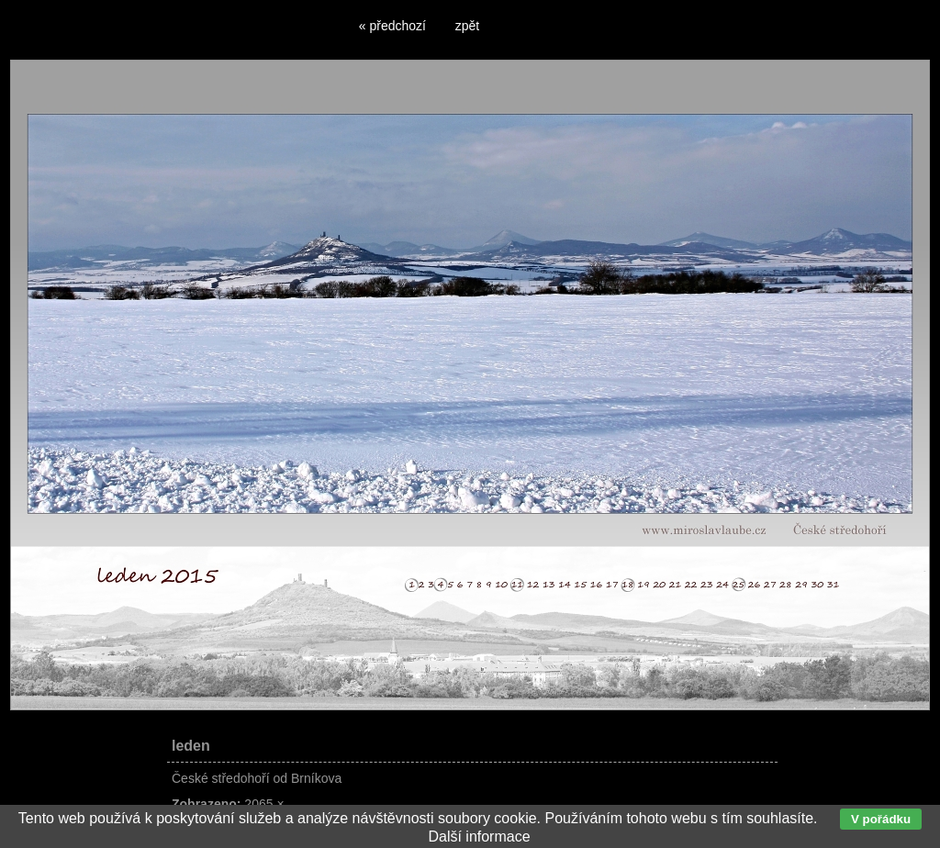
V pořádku (881, 819)
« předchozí (392, 25)
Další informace (479, 836)
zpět (467, 25)
